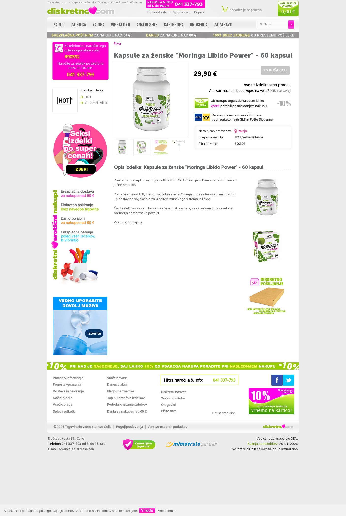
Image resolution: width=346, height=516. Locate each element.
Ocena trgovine (223, 413)
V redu (147, 510)
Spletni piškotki (64, 411)
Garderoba (174, 24)
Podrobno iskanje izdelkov (127, 404)
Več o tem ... (167, 511)
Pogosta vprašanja (67, 384)
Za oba (99, 24)
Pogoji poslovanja (129, 426)
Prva (116, 43)
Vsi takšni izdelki (96, 103)
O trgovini (168, 404)
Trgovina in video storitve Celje (88, 426)
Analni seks (146, 24)
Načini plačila (62, 398)
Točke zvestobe (173, 398)
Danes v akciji (117, 384)
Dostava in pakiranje (68, 391)
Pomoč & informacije (68, 378)
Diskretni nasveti (173, 392)
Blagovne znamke (120, 391)
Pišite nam (168, 411)
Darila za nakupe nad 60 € (127, 411)
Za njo (59, 24)
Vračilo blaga (62, 404)
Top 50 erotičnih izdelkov (126, 398)
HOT (88, 97)
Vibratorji (120, 24)
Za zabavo (223, 24)
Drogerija (199, 24)
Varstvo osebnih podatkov (167, 426)
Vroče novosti (117, 378)
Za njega (78, 24)
